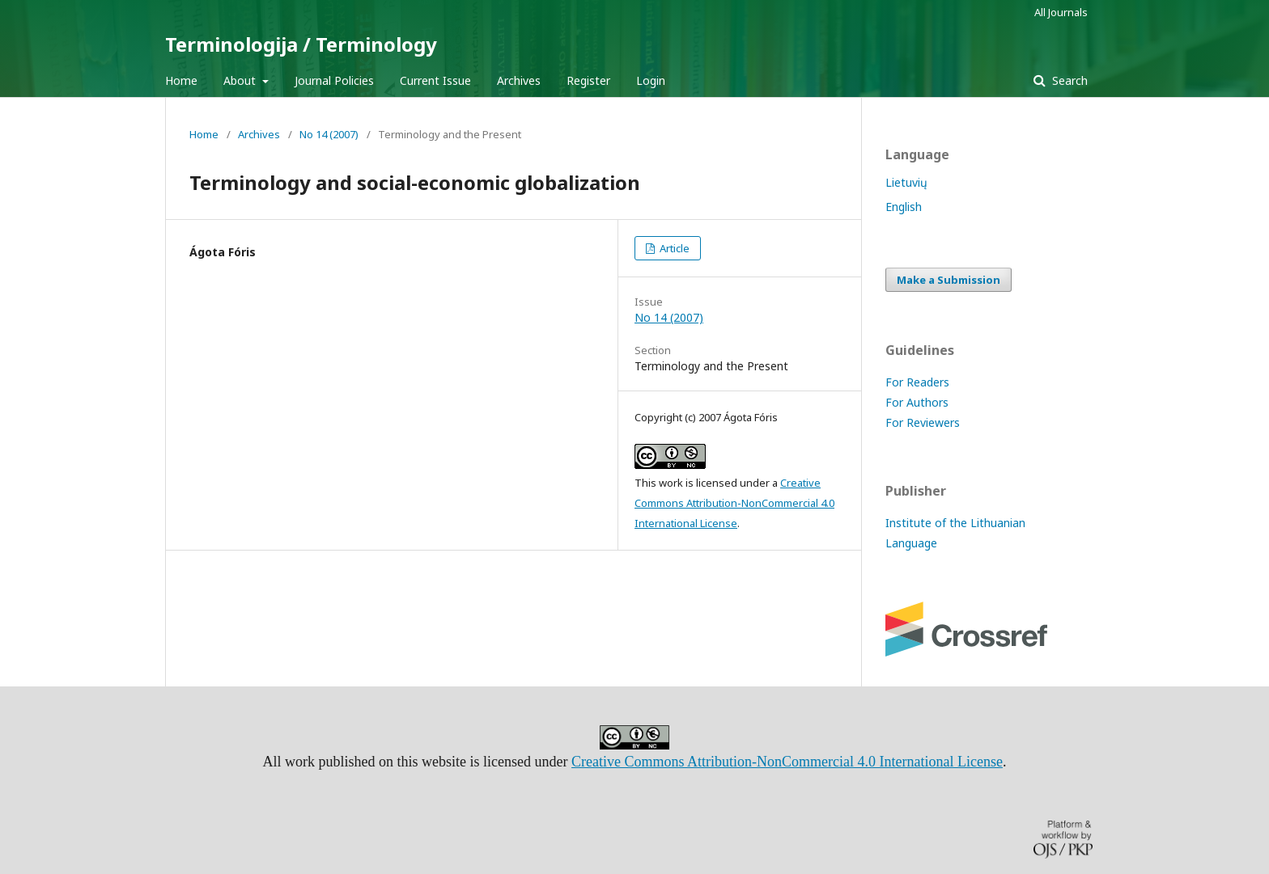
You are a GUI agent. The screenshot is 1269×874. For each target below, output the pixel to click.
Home (181, 80)
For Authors (917, 402)
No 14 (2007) (329, 134)
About (241, 80)
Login (650, 80)
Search (1068, 80)
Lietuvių (906, 182)
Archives (519, 80)
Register (588, 80)
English (903, 206)
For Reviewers (922, 422)
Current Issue (435, 80)
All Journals (1061, 12)
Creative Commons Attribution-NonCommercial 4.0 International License (734, 502)
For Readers (917, 382)
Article (673, 248)
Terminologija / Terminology (301, 44)
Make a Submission (948, 279)
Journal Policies (334, 80)
